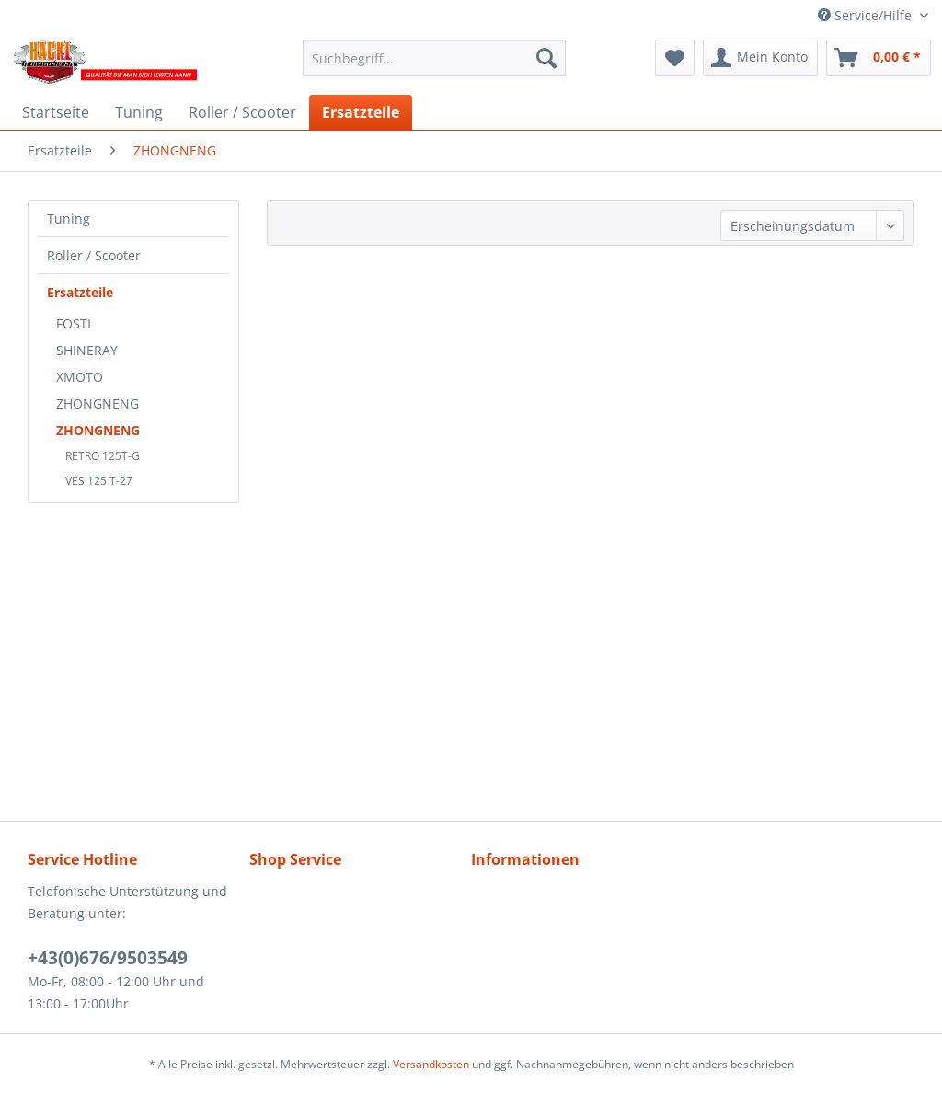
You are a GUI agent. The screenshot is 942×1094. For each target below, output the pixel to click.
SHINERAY (87, 350)
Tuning (68, 218)
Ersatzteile (80, 292)
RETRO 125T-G (102, 456)
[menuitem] (435, 58)
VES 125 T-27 (98, 481)
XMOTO (79, 377)
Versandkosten (431, 1064)
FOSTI (73, 323)
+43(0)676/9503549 (108, 958)
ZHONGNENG (97, 403)
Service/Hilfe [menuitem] (866, 15)
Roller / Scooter (94, 255)
